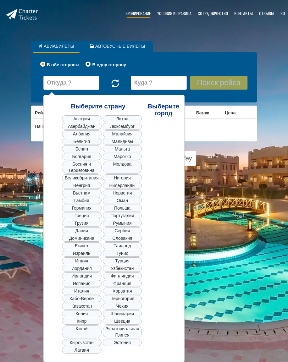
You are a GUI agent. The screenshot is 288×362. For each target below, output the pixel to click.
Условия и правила (174, 13)
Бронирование (138, 13)
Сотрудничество (213, 13)
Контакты (243, 13)
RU (282, 13)
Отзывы (266, 13)
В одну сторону (106, 64)
